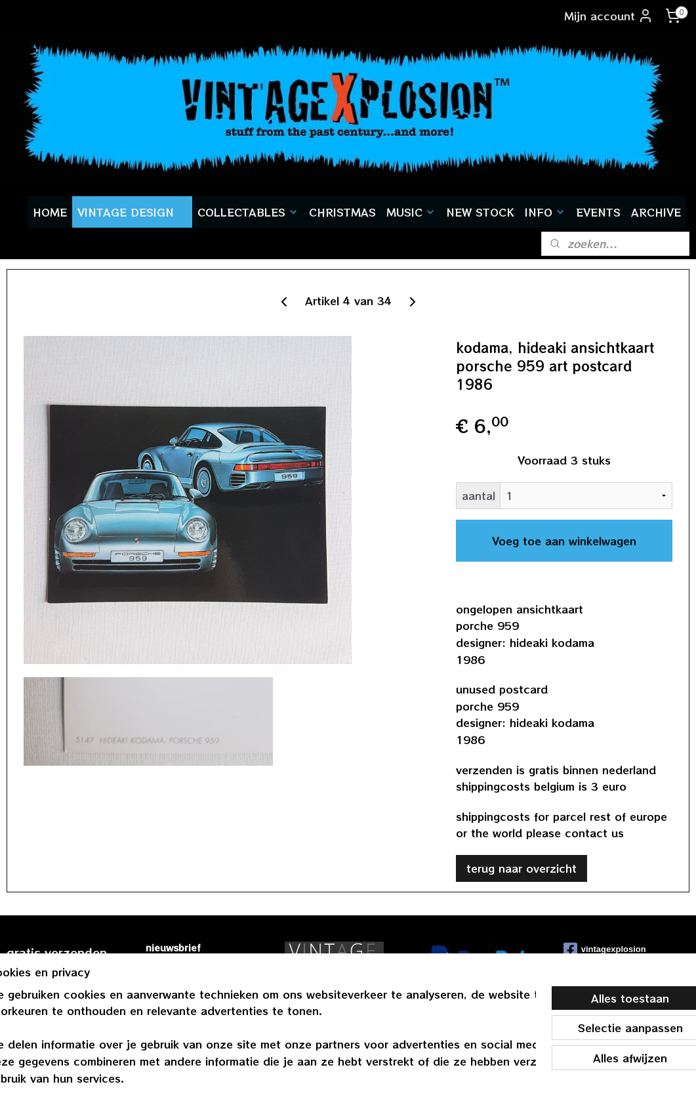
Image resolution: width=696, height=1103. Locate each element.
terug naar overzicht (521, 868)
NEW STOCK (480, 212)
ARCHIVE (656, 212)
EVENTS (598, 212)
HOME (50, 212)
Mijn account (608, 16)
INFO (545, 212)
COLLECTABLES (247, 212)
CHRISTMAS (342, 212)
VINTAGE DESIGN (132, 212)
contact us (594, 833)
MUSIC (411, 212)
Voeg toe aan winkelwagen (564, 541)
